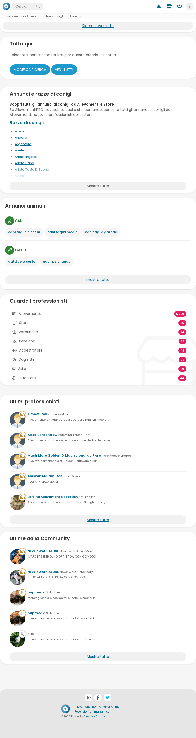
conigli (59, 16)
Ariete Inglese (26, 156)
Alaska (20, 131)
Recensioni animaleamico (92, 712)
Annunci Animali (26, 16)
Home (7, 16)
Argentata (23, 144)
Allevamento (30, 313)
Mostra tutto (98, 185)
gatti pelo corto (21, 261)
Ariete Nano (24, 163)
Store (24, 322)
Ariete (19, 150)
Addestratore (31, 350)
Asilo (22, 368)
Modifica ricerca (30, 69)
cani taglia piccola (24, 232)
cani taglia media (62, 232)
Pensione (27, 341)
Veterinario (28, 331)
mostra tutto (97, 279)
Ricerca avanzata (98, 25)
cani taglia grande (101, 232)
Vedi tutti (64, 69)
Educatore (27, 377)
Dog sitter (27, 359)
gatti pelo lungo (57, 261)
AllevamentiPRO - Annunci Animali (98, 707)
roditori (46, 16)
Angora (21, 137)
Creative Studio (94, 716)
